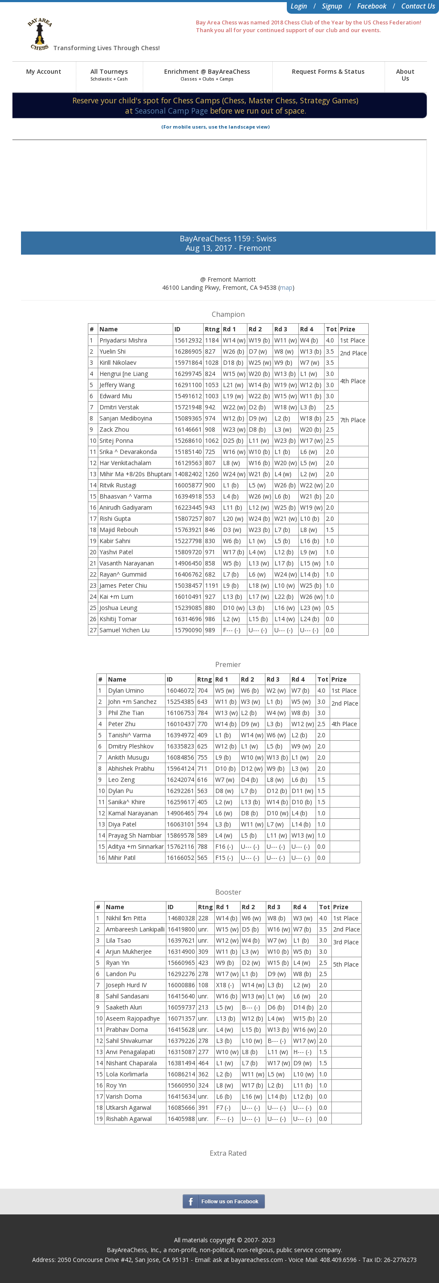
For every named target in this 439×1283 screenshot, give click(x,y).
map (286, 287)
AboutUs (405, 74)
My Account (43, 71)
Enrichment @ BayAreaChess (207, 74)
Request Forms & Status (328, 71)
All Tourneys (109, 74)
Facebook (371, 6)
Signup (332, 6)
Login (299, 6)
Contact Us (418, 6)
